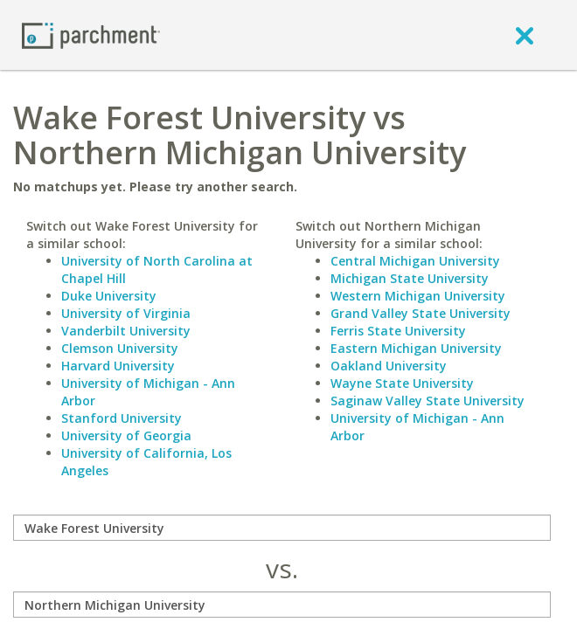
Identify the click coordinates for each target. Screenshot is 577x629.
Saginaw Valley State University (427, 400)
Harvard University (118, 365)
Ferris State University (398, 330)
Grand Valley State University (420, 313)
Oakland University (388, 365)
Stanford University (121, 418)
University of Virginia (126, 313)
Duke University (108, 295)
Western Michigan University (417, 295)
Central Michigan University (415, 260)
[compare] (282, 528)
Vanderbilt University (126, 330)
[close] (524, 34)
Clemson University (119, 348)
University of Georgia (126, 435)
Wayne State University (402, 383)
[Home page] (91, 34)
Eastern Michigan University (416, 348)
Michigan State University (409, 278)
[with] (282, 604)
